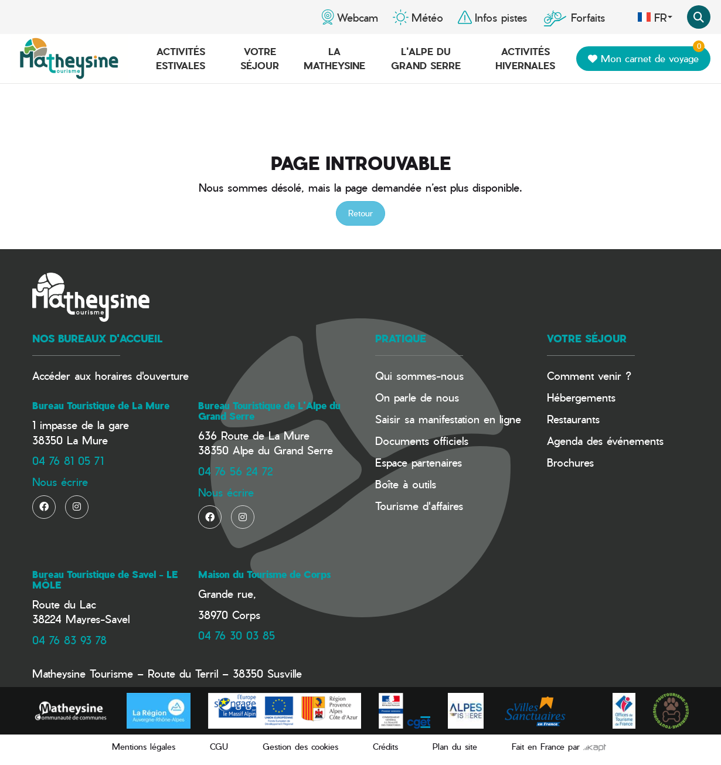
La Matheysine (334, 58)
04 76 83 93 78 (69, 640)
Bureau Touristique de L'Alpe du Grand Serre (269, 411)
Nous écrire (60, 481)
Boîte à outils (405, 484)
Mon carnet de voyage (646, 56)
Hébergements (581, 397)
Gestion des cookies (300, 747)
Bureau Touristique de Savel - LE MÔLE (105, 579)
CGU (219, 747)
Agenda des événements (605, 440)
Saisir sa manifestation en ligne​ (448, 419)
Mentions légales (143, 747)
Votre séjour (259, 58)
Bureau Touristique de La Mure (100, 406)
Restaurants (573, 419)
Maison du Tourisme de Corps (264, 574)
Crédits (385, 747)
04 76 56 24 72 (235, 471)
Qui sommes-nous (419, 375)
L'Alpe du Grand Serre (426, 58)
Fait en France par (559, 747)
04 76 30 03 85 (236, 635)
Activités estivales (180, 58)
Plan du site (455, 747)
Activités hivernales (525, 58)
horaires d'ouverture (142, 375)
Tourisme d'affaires (419, 505)
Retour (360, 213)
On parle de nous (417, 397)
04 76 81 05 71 (68, 460)
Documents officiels (421, 440)
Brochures (570, 462)
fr (654, 17)
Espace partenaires (418, 462)
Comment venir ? (589, 375)
